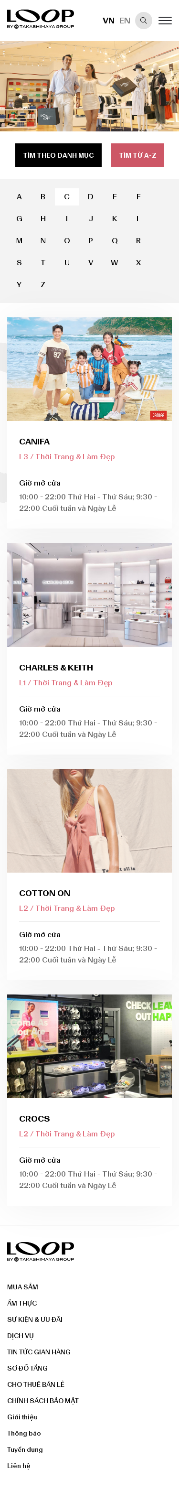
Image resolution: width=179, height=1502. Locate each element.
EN (124, 20)
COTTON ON (44, 893)
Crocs (34, 1118)
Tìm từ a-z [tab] (138, 155)
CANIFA (34, 441)
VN (109, 20)
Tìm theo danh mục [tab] (58, 155)
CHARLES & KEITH (56, 667)
